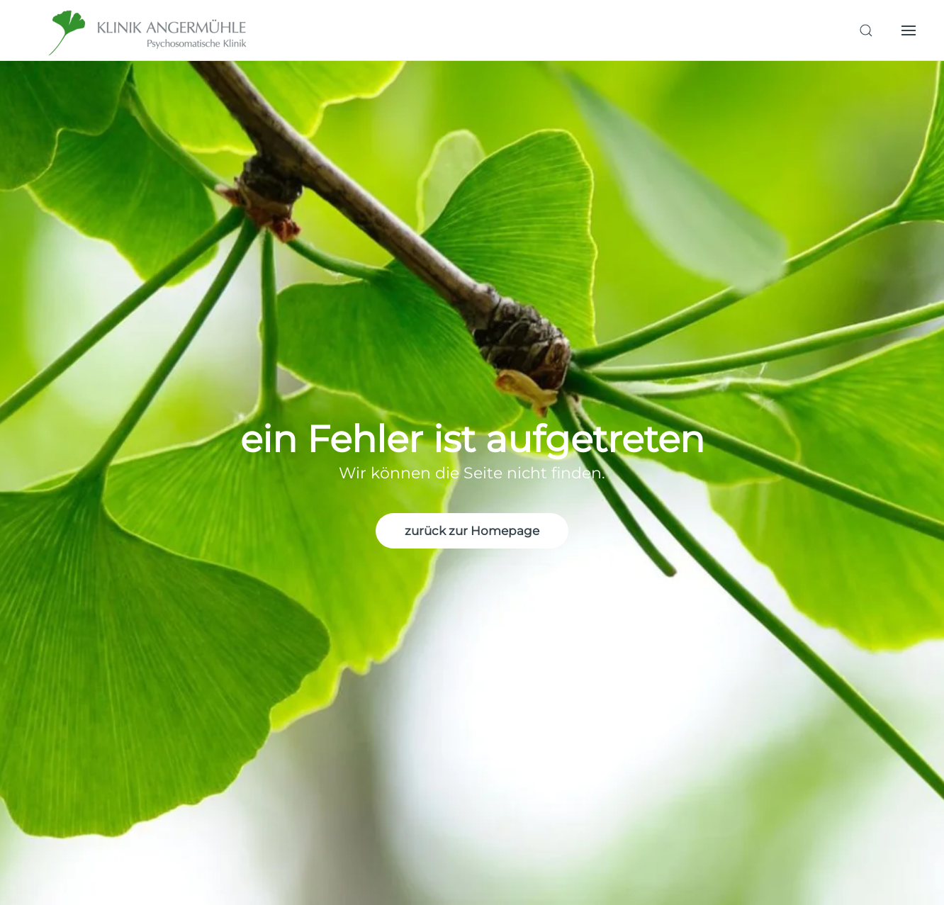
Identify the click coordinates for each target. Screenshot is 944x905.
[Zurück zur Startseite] (148, 30)
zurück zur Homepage (472, 531)
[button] (866, 30)
